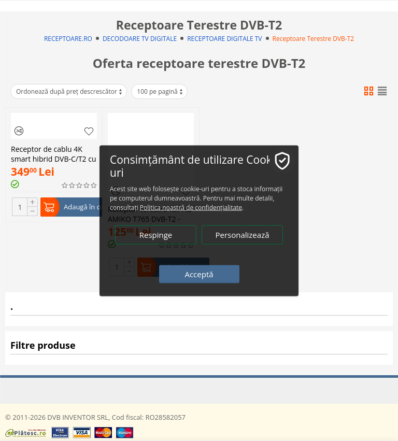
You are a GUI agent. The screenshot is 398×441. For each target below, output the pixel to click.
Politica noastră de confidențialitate (191, 207)
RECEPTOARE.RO (68, 38)
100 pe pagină (160, 91)
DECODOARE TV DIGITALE (140, 38)
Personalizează (242, 234)
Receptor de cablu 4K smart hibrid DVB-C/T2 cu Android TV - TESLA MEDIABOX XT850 (53, 153)
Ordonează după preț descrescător (69, 91)
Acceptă (198, 273)
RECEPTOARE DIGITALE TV (224, 38)
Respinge (156, 234)
